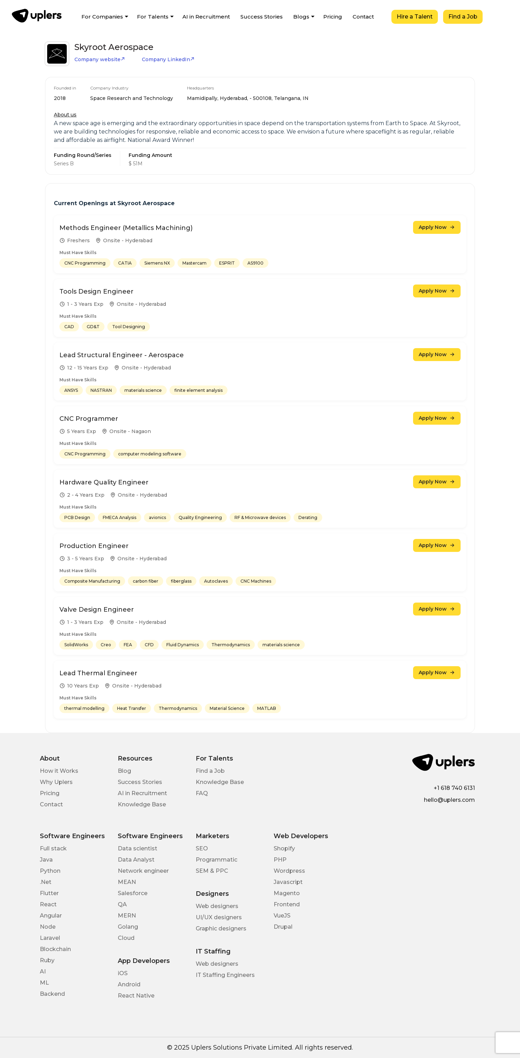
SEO (202, 848)
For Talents (152, 16)
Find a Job (462, 16)
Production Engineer (94, 546)
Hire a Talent (415, 16)
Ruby (47, 960)
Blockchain (55, 949)
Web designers (217, 906)
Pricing (332, 16)
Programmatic (216, 859)
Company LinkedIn (168, 59)
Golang (128, 926)
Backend (52, 994)
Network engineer (143, 871)
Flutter (49, 893)
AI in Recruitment (206, 16)
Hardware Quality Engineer (104, 482)
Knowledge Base (142, 804)
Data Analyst (136, 859)
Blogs (301, 16)
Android (129, 984)
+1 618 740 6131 (454, 788)
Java (46, 859)
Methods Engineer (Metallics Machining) (126, 228)
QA (122, 904)
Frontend (287, 904)
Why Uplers (56, 782)
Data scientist (137, 848)
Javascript (288, 882)
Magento (287, 893)
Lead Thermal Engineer (98, 673)
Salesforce (132, 893)
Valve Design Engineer (96, 609)
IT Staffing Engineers (225, 975)
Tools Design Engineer (96, 291)
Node (48, 926)
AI (43, 971)
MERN (127, 915)
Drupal (283, 926)
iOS (123, 973)
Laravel (50, 938)
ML (44, 982)
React (48, 904)
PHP (280, 859)
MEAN (127, 882)
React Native (136, 995)
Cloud (126, 938)
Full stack (53, 848)
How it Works (59, 771)
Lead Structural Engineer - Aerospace (121, 355)
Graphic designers (221, 928)
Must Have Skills (77, 252)
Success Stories (261, 16)
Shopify (284, 848)
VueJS (282, 915)
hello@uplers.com (449, 800)
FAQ (202, 793)
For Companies (102, 16)
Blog (124, 771)
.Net (45, 882)
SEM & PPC (212, 871)
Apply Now (437, 227)
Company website (99, 59)
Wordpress (289, 871)
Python (50, 871)
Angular (51, 915)
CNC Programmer (88, 419)
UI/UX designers (219, 917)
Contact (363, 16)
